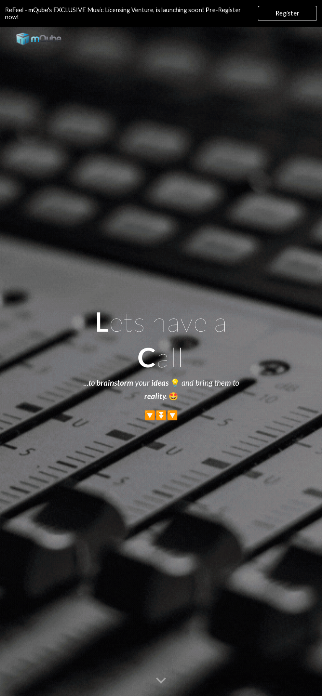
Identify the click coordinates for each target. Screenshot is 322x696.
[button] (161, 681)
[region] (161, 13)
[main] (160, 361)
